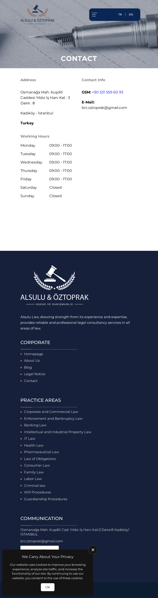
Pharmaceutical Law (41, 452)
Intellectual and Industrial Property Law (57, 432)
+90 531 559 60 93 (107, 92)
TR (120, 14)
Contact (30, 381)
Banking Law (35, 425)
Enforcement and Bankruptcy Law (53, 418)
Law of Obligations (40, 459)
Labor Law (33, 479)
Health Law (33, 445)
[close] (92, 549)
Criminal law (34, 485)
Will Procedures (37, 492)
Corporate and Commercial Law (51, 412)
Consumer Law (37, 465)
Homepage (33, 354)
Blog (28, 367)
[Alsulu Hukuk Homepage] (37, 14)
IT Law (29, 438)
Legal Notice (34, 374)
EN (131, 14)
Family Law (34, 472)
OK (47, 587)
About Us (32, 360)
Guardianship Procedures (45, 499)
